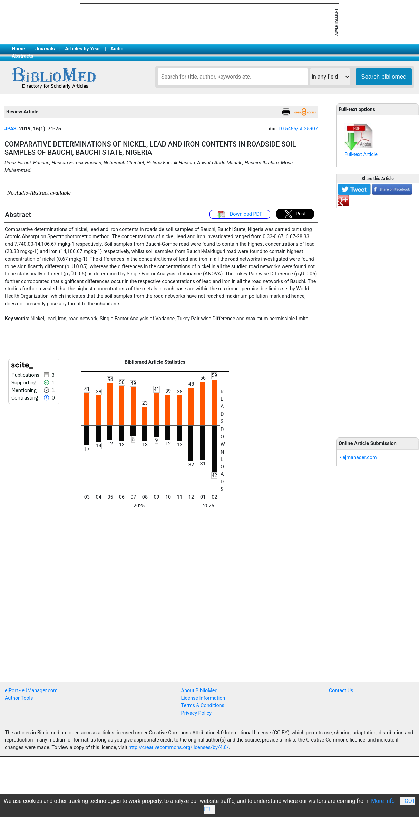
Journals (45, 49)
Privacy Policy (196, 713)
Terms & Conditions (202, 705)
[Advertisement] (377, 318)
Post (295, 214)
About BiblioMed (199, 691)
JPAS (10, 129)
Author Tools (19, 698)
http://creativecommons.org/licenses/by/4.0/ (179, 747)
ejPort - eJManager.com (31, 691)
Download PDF (239, 214)
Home (18, 49)
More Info (383, 801)
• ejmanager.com (358, 458)
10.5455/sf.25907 (298, 129)
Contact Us (341, 691)
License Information (203, 698)
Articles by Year (82, 49)
